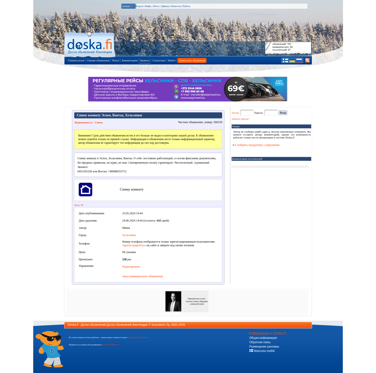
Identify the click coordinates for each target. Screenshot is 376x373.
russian (127, 6)
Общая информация (263, 338)
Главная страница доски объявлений (90, 44)
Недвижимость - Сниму (89, 122)
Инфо (148, 6)
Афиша (165, 6)
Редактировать (131, 266)
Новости (176, 6)
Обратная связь (260, 342)
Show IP (78, 205)
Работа (186, 6)
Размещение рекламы (264, 346)
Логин (234, 112)
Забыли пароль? (240, 118)
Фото (156, 6)
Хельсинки (129, 235)
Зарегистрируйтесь (134, 245)
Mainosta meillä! (262, 351)
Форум (139, 6)
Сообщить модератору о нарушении (256, 145)
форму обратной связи (138, 337)
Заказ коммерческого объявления (142, 276)
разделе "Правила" (111, 344)
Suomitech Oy (160, 324)
